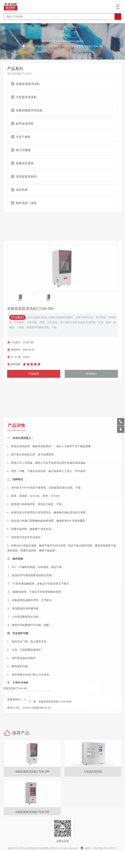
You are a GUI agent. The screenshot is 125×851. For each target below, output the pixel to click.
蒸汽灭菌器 (21, 144)
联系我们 (91, 467)
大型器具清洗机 (24, 91)
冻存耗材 (19, 183)
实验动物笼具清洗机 (27, 104)
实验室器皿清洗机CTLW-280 (32, 832)
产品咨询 (33, 467)
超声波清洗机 (22, 117)
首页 (29, 46)
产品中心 (40, 46)
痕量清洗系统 (22, 157)
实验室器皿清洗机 (58, 46)
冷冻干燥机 (21, 131)
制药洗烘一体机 (24, 197)
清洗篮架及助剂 (24, 170)
